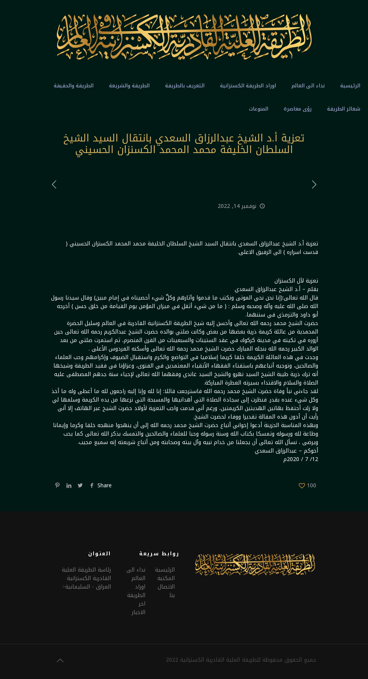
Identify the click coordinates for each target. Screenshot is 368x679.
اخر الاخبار (138, 608)
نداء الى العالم (135, 574)
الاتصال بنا (166, 591)
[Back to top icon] (60, 660)
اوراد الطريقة (136, 591)
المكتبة (166, 578)
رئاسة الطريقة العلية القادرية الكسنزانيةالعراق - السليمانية (86, 578)
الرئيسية (165, 570)
